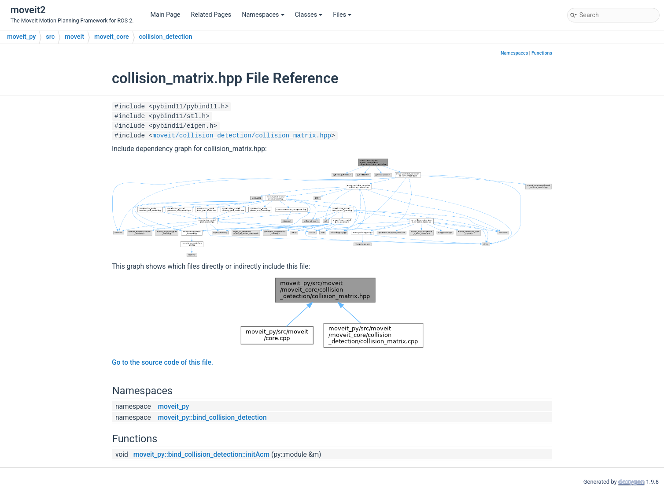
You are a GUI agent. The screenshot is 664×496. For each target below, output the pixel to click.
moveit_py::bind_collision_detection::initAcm (201, 455)
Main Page (166, 15)
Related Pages (211, 15)
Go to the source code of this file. (162, 362)
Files (342, 15)
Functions (541, 53)
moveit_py (21, 37)
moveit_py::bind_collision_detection (212, 418)
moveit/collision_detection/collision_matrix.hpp (241, 135)
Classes (309, 15)
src (50, 37)
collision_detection (165, 37)
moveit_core (111, 37)
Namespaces (263, 15)
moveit (74, 37)
